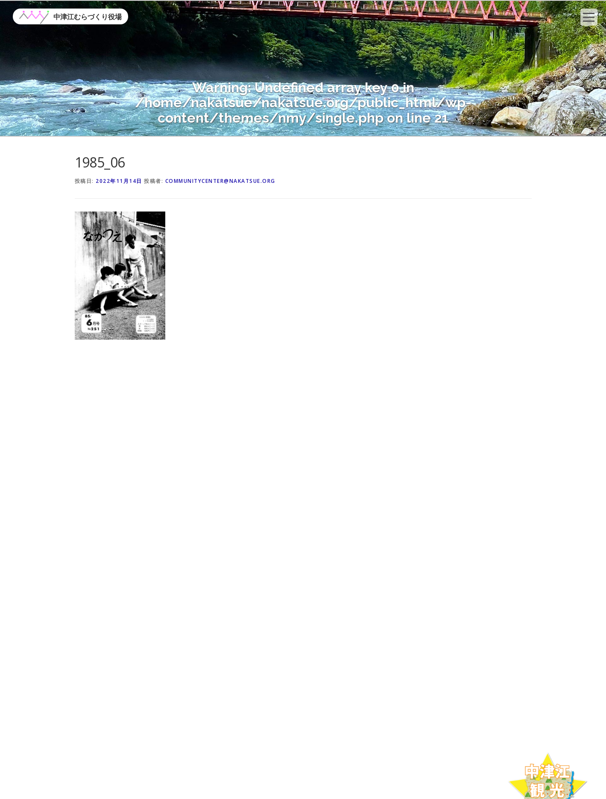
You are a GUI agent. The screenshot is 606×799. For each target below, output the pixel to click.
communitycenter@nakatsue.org (220, 181)
